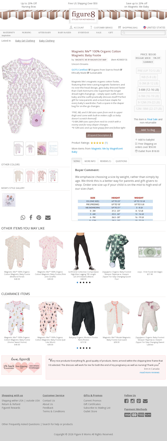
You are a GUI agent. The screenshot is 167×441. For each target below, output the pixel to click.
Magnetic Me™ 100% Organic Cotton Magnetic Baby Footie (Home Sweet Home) (17, 339)
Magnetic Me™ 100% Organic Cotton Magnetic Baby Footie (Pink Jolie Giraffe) (50, 274)
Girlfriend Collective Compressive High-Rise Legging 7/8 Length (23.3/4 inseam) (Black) (83, 274)
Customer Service (103, 27)
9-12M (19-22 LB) (149, 102)
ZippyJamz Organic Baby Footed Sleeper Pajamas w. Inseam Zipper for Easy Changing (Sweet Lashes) (149, 341)
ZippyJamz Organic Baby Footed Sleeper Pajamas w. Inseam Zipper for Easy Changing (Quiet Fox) (116, 275)
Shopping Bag (130, 27)
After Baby (44, 32)
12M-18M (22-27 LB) (149, 109)
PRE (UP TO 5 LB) (149, 71)
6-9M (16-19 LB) (149, 96)
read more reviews (149, 372)
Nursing (26, 32)
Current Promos (92, 400)
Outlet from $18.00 (148, 151)
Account (79, 27)
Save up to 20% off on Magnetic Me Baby (136, 5)
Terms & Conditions (54, 411)
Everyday (83, 32)
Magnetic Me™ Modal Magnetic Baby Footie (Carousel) (117, 338)
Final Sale (152, 119)
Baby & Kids (64, 32)
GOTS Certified (79, 69)
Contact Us (49, 400)
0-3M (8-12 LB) (148, 83)
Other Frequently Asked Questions (21, 424)
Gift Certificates (92, 404)
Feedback (48, 407)
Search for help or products (57, 424)
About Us (48, 404)
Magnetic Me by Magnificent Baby (90, 60)
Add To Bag (148, 129)
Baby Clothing (46, 40)
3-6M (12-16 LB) (149, 90)
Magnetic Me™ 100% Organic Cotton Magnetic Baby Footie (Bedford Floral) (17, 274)
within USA (17, 400)
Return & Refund (11, 404)
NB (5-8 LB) (148, 77)
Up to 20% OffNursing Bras (29, 5)
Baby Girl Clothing (25, 40)
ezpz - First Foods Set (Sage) (150, 272)
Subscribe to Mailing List (97, 407)
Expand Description (99, 135)
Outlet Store (90, 411)
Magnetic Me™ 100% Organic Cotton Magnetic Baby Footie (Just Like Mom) (50, 339)
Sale (98, 32)
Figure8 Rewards (11, 407)
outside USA (33, 400)
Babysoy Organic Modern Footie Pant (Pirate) (83, 338)
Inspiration (6, 35)
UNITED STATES (156, 27)
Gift (110, 32)
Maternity (9, 32)
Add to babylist (146, 139)
